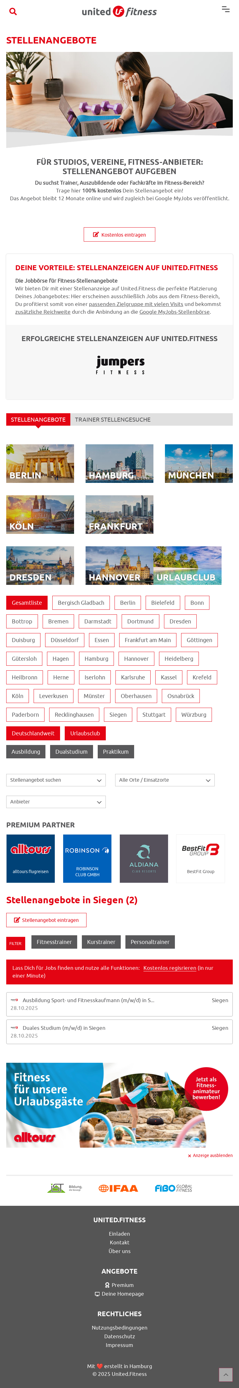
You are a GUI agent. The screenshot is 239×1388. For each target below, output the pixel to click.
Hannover (136, 658)
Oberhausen (136, 696)
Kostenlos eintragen (119, 235)
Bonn (197, 602)
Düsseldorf (65, 640)
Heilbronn (24, 677)
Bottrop (22, 621)
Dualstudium (71, 751)
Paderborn (25, 714)
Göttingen (199, 640)
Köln (17, 696)
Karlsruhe (133, 677)
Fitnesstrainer (54, 942)
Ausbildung (26, 751)
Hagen (61, 658)
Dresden (180, 621)
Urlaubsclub (85, 733)
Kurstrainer (101, 942)
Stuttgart (154, 714)
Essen (102, 640)
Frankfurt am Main (148, 640)
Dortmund (140, 621)
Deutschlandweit (33, 733)
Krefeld (202, 677)
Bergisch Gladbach (81, 602)
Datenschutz (119, 1336)
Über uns (120, 1251)
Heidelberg (179, 658)
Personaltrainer (150, 942)
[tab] (119, 1004)
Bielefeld (163, 602)
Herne (61, 677)
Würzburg (193, 714)
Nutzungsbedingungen (120, 1328)
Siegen (118, 714)
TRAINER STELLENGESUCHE (113, 419)
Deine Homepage (119, 1294)
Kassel (169, 677)
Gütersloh (24, 658)
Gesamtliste (27, 602)
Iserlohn (95, 677)
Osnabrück (180, 696)
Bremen (58, 621)
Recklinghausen (74, 714)
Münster (94, 696)
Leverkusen (53, 696)
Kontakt (119, 1242)
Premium (119, 1285)
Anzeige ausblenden (213, 1155)
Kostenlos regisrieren (169, 968)
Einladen (119, 1234)
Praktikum (116, 751)
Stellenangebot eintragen (46, 920)
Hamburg (96, 658)
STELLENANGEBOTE (38, 421)
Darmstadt (97, 621)
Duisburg (23, 640)
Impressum (119, 1345)
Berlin (127, 602)
